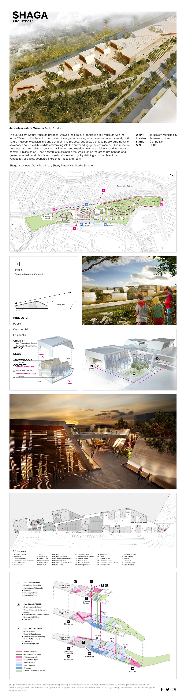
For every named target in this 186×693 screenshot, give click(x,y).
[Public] (23, 324)
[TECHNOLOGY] (23, 360)
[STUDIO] (23, 348)
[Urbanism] (23, 341)
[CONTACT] (23, 365)
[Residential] (23, 335)
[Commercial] (23, 329)
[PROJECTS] (23, 318)
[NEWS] (23, 354)
